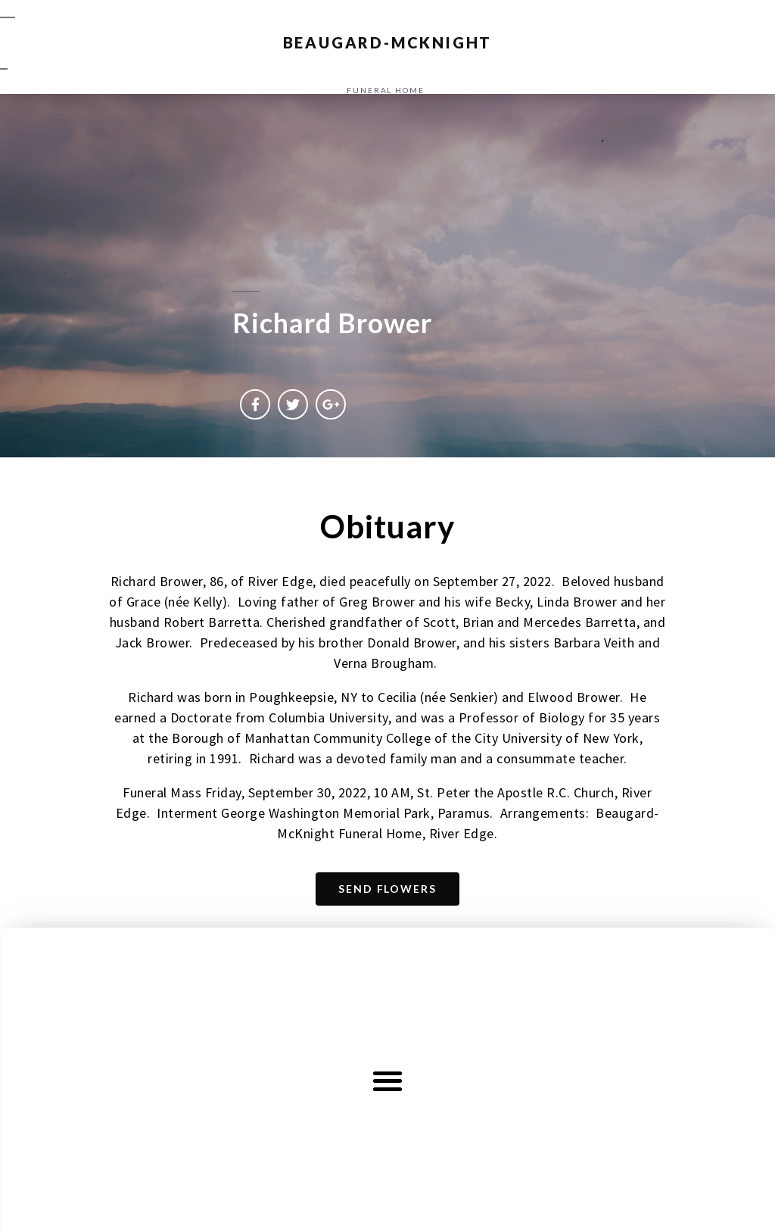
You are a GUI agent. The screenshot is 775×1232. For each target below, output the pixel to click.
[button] (388, 1081)
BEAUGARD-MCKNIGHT (388, 42)
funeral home (386, 90)
